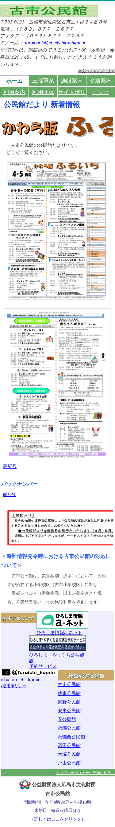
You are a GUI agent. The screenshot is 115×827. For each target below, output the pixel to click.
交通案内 (101, 80)
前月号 (9, 494)
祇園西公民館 (71, 736)
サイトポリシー (72, 92)
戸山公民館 (69, 762)
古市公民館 (69, 684)
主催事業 (43, 80)
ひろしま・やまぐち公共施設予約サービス (57, 652)
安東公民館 (69, 710)
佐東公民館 (69, 693)
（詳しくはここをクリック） (58, 819)
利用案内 (14, 92)
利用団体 (43, 92)
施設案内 (72, 80)
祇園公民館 (69, 727)
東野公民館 (69, 702)
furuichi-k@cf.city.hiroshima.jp (55, 42)
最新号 (10, 466)
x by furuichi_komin (20, 679)
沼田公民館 (69, 745)
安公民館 (67, 719)
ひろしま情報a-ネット (62, 623)
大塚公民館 (69, 754)
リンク (100, 92)
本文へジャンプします (96, 71)
